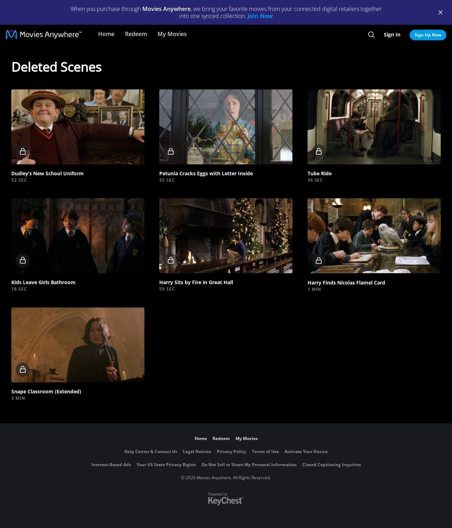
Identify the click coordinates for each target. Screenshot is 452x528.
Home (106, 34)
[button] (77, 126)
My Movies (172, 34)
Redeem (136, 34)
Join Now (260, 16)
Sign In (392, 34)
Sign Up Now (428, 35)
